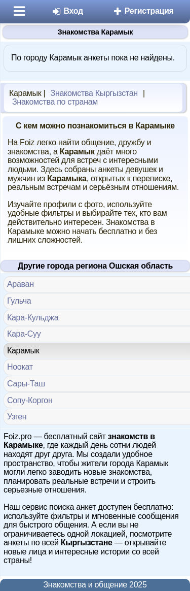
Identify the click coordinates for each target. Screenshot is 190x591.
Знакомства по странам (55, 101)
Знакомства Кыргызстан (94, 93)
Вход (67, 11)
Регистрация (143, 11)
